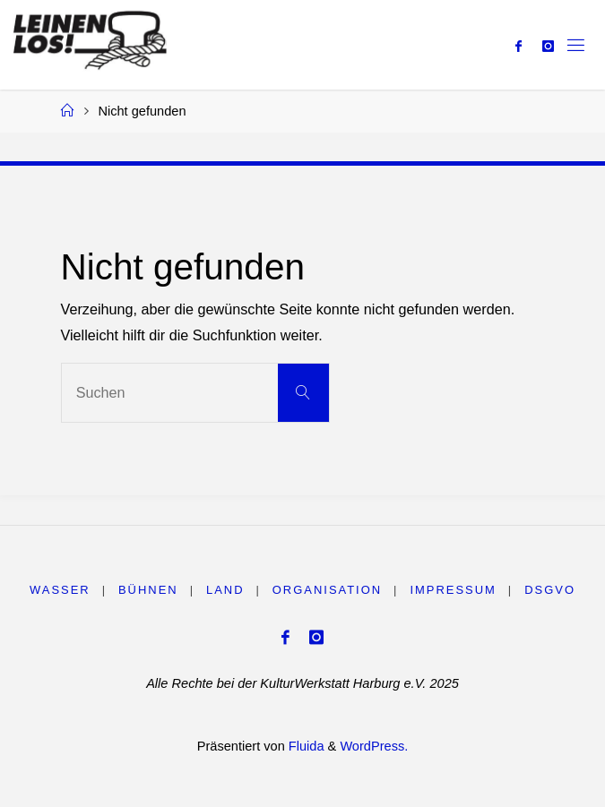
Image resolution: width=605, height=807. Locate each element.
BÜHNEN (148, 590)
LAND (225, 590)
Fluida (304, 746)
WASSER (60, 590)
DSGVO (549, 590)
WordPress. (374, 746)
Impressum (453, 590)
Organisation (327, 590)
